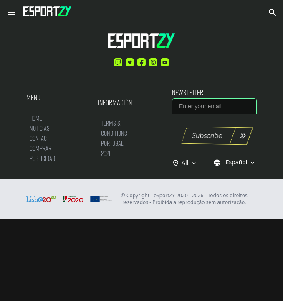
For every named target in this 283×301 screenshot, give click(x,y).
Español (234, 162)
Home (36, 118)
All (189, 162)
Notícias (40, 128)
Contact (39, 138)
